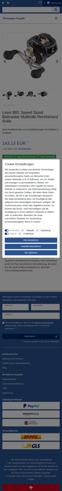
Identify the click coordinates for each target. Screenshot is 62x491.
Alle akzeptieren (31, 240)
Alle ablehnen (31, 252)
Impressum (48, 215)
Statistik (30, 230)
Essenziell (14, 230)
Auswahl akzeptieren (31, 246)
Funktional (28, 233)
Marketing (45, 230)
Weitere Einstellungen (46, 233)
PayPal (13, 233)
